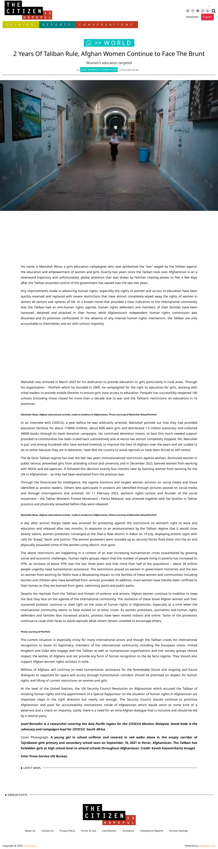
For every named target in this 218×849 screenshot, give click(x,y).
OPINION (21, 24)
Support (207, 16)
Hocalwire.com (207, 845)
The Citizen (30, 845)
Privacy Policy (67, 830)
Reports (57, 24)
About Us (30, 830)
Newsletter (192, 16)
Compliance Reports (151, 830)
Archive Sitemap (178, 830)
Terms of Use (88, 830)
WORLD (118, 42)
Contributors (109, 830)
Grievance (128, 830)
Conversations (107, 24)
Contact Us (47, 830)
